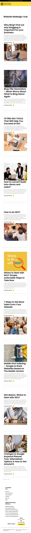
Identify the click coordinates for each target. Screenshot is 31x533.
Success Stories (9, 493)
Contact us (21, 524)
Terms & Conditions (22, 529)
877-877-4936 (19, 0)
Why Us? (7, 498)
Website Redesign (9, 506)
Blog (6, 499)
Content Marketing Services (11, 514)
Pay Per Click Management (11, 513)
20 (7, 479)
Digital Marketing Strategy (11, 509)
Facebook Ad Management (11, 516)
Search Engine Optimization (11, 511)
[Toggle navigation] (29, 4)
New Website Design (10, 508)
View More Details (9, 42)
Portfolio (7, 496)
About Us (7, 491)
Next (8, 479)
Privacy (17, 529)
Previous (4, 479)
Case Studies (8, 494)
